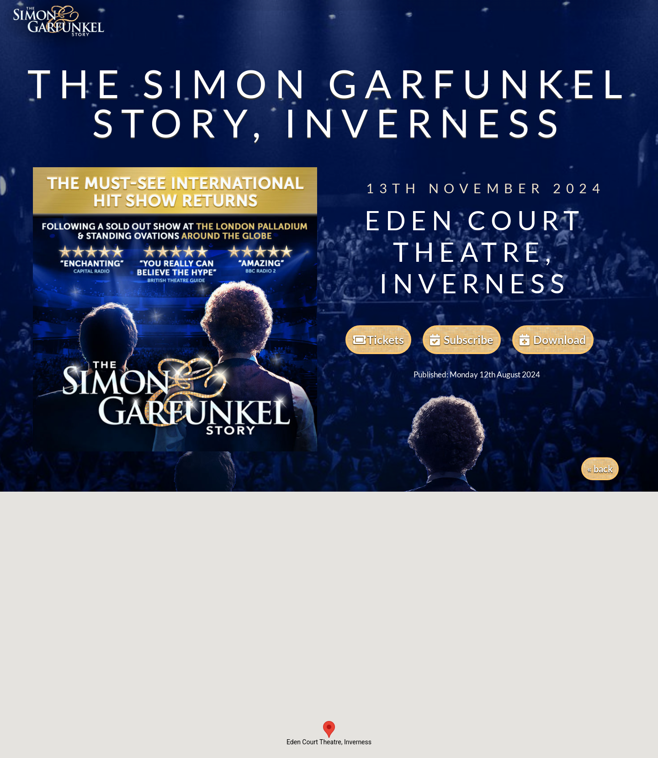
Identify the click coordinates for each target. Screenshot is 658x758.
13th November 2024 (469, 188)
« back (600, 468)
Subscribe (461, 339)
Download (553, 339)
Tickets (378, 339)
